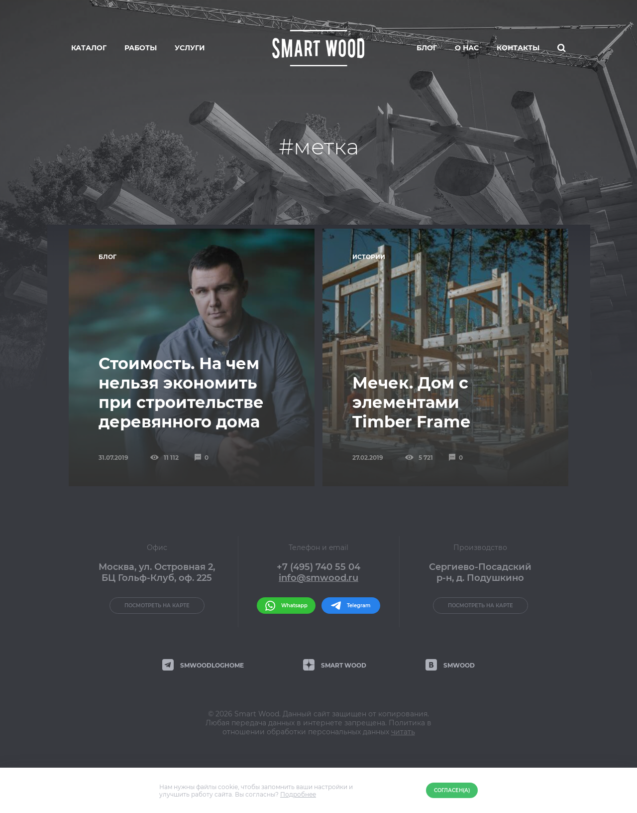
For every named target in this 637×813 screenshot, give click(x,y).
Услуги (190, 48)
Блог (427, 48)
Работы (140, 48)
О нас (467, 48)
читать (403, 731)
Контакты (518, 48)
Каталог (88, 48)
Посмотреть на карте (157, 605)
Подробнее (298, 794)
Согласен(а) (452, 790)
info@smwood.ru (318, 577)
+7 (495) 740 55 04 (318, 566)
